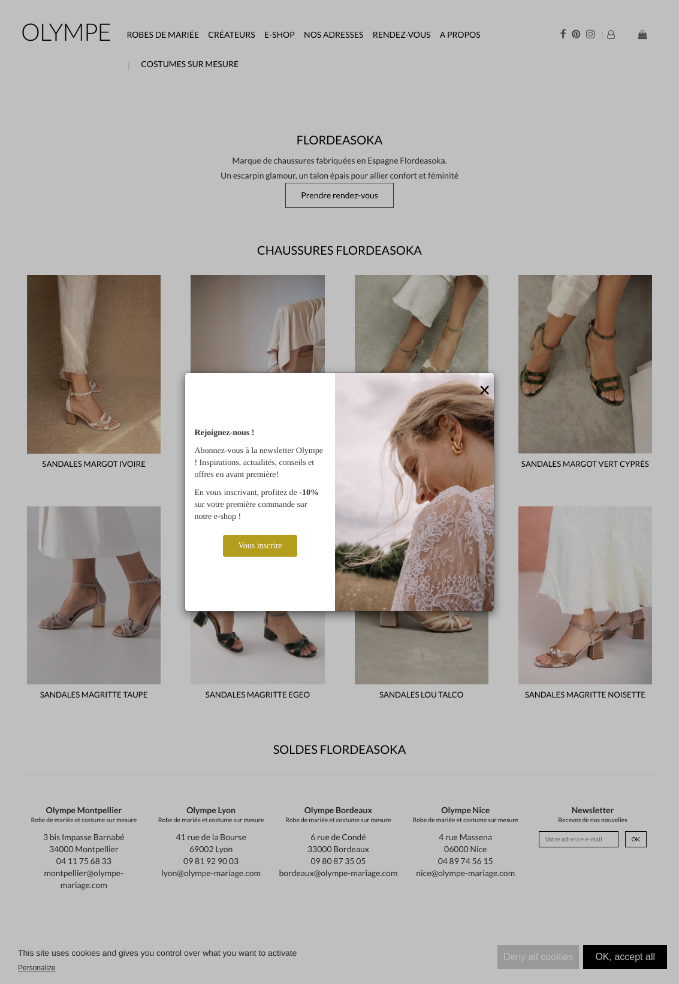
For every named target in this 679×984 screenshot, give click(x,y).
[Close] (485, 391)
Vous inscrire (260, 545)
